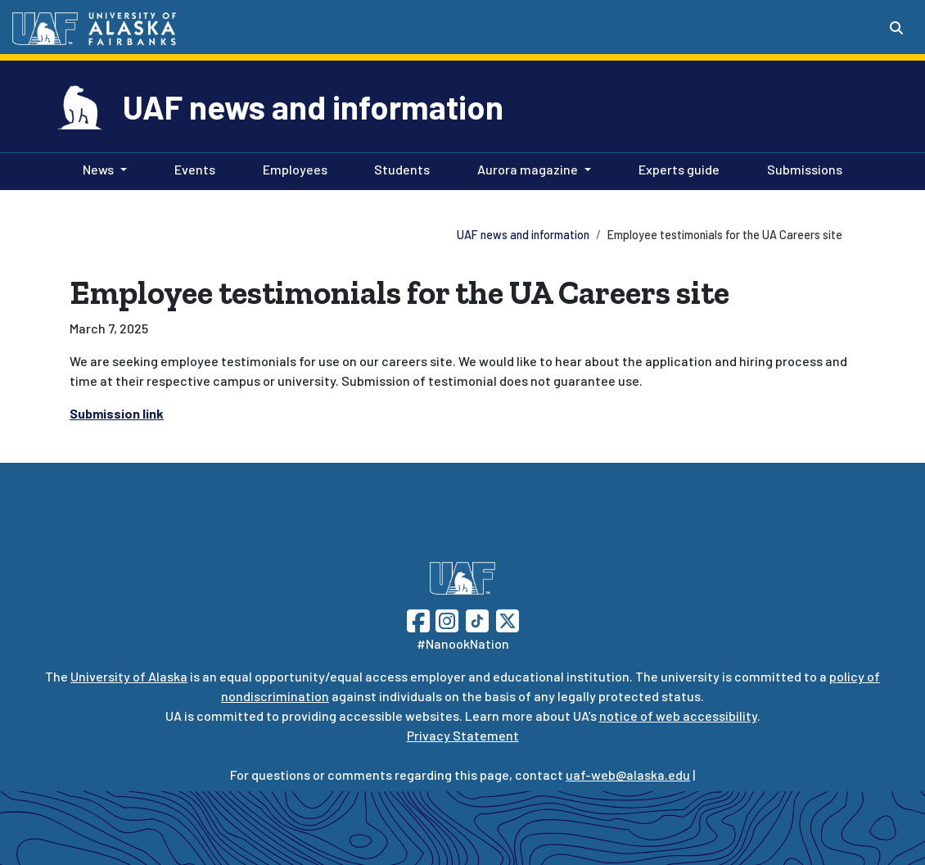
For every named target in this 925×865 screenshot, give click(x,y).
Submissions (801, 168)
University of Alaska (128, 676)
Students (399, 168)
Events (191, 168)
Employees (291, 168)
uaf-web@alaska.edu (628, 774)
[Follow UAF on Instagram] (445, 619)
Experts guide (676, 168)
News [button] (98, 169)
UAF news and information (313, 106)
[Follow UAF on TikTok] (477, 619)
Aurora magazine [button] (527, 169)
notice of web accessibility (678, 715)
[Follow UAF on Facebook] (418, 619)
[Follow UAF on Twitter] (507, 619)
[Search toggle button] (896, 28)
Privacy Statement (463, 735)
